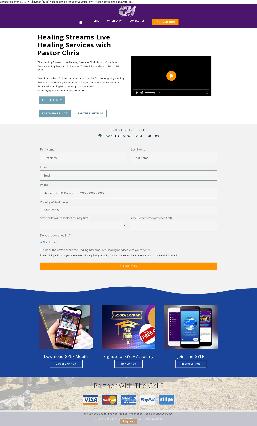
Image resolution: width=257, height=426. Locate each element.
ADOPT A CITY (52, 100)
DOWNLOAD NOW (66, 364)
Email (43, 167)
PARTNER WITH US (91, 113)
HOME (95, 20)
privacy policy (164, 413)
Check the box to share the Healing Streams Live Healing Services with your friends (96, 250)
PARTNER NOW (165, 22)
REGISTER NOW (190, 364)
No (45, 242)
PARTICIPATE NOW (55, 113)
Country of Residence (54, 202)
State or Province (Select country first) (64, 218)
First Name (47, 149)
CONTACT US (137, 20)
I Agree (128, 421)
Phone (44, 185)
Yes (54, 242)
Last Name (138, 149)
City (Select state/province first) (151, 218)
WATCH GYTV (114, 20)
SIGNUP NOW (128, 364)
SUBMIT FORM (129, 266)
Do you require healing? (55, 235)
